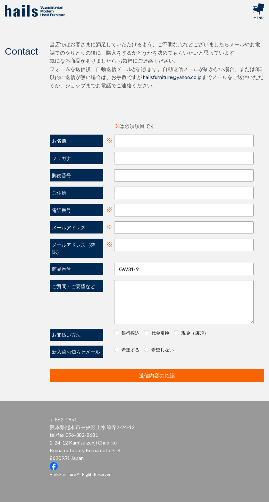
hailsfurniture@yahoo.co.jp (172, 77)
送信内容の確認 (201, 375)
